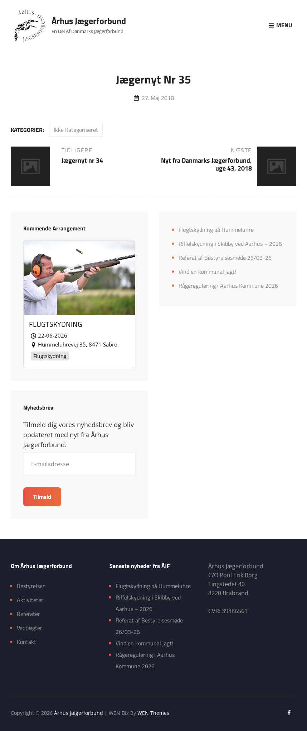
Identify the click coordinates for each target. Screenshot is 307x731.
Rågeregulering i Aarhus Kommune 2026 (228, 285)
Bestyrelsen (31, 586)
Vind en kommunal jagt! (207, 271)
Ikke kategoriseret (76, 129)
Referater (28, 614)
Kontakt (26, 641)
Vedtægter (29, 628)
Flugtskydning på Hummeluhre (216, 229)
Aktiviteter (30, 600)
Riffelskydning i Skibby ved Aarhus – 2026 (230, 243)
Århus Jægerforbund (89, 20)
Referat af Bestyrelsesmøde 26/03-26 (225, 257)
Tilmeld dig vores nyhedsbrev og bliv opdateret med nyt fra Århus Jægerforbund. (78, 434)
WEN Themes (153, 713)
